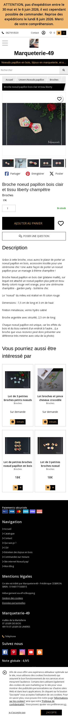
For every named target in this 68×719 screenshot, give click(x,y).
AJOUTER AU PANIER (28, 223)
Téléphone (9, 636)
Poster (56, 173)
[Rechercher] (63, 70)
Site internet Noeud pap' (15, 561)
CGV (5, 547)
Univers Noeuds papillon (31, 79)
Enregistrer (35, 173)
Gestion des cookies (12, 598)
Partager (12, 173)
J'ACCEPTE (51, 712)
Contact (35, 32)
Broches (54, 79)
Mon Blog (8, 566)
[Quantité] (9, 208)
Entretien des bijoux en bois (17, 552)
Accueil (9, 79)
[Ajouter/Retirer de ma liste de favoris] (60, 223)
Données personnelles (13, 603)
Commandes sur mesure (15, 556)
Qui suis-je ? (9, 542)
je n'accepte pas (17, 712)
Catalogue (8, 533)
